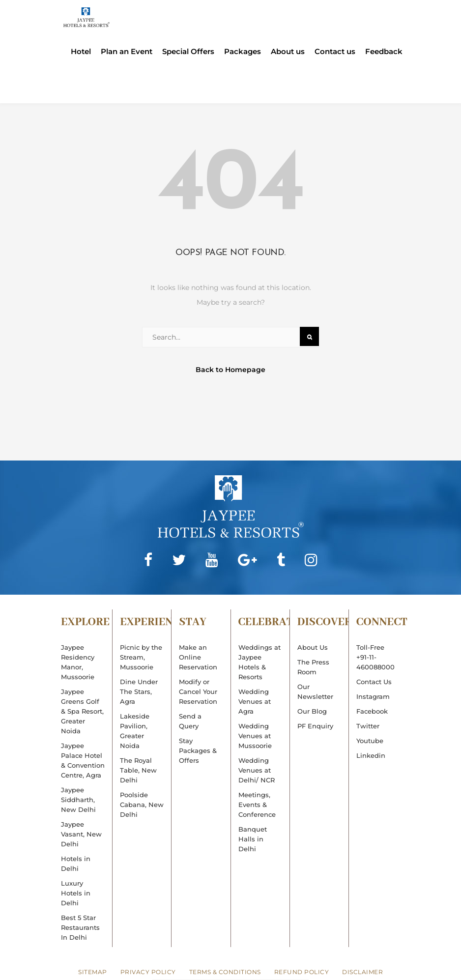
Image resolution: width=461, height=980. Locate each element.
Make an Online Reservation (198, 657)
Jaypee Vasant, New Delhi (81, 834)
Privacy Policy (148, 972)
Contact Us (374, 682)
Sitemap (92, 972)
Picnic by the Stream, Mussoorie (141, 657)
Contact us (335, 51)
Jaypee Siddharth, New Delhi (78, 799)
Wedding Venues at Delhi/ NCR (256, 770)
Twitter (367, 726)
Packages (242, 51)
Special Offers (188, 51)
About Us (312, 647)
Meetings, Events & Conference (257, 804)
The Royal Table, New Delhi (138, 770)
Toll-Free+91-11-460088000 (375, 657)
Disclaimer (362, 972)
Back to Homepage (230, 369)
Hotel (81, 51)
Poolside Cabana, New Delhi (142, 804)
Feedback (384, 51)
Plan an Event (126, 51)
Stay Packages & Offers (198, 750)
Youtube (369, 741)
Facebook (372, 711)
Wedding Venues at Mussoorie (255, 735)
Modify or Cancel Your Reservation (198, 691)
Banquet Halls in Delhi (252, 839)
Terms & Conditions (225, 972)
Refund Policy (301, 972)
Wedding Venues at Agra (254, 701)
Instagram (373, 696)
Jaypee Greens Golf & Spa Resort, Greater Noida (82, 711)
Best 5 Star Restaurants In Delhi (80, 927)
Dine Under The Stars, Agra (139, 691)
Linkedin (370, 755)
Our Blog (312, 711)
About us (288, 51)
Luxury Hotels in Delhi (75, 893)
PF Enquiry (315, 726)
